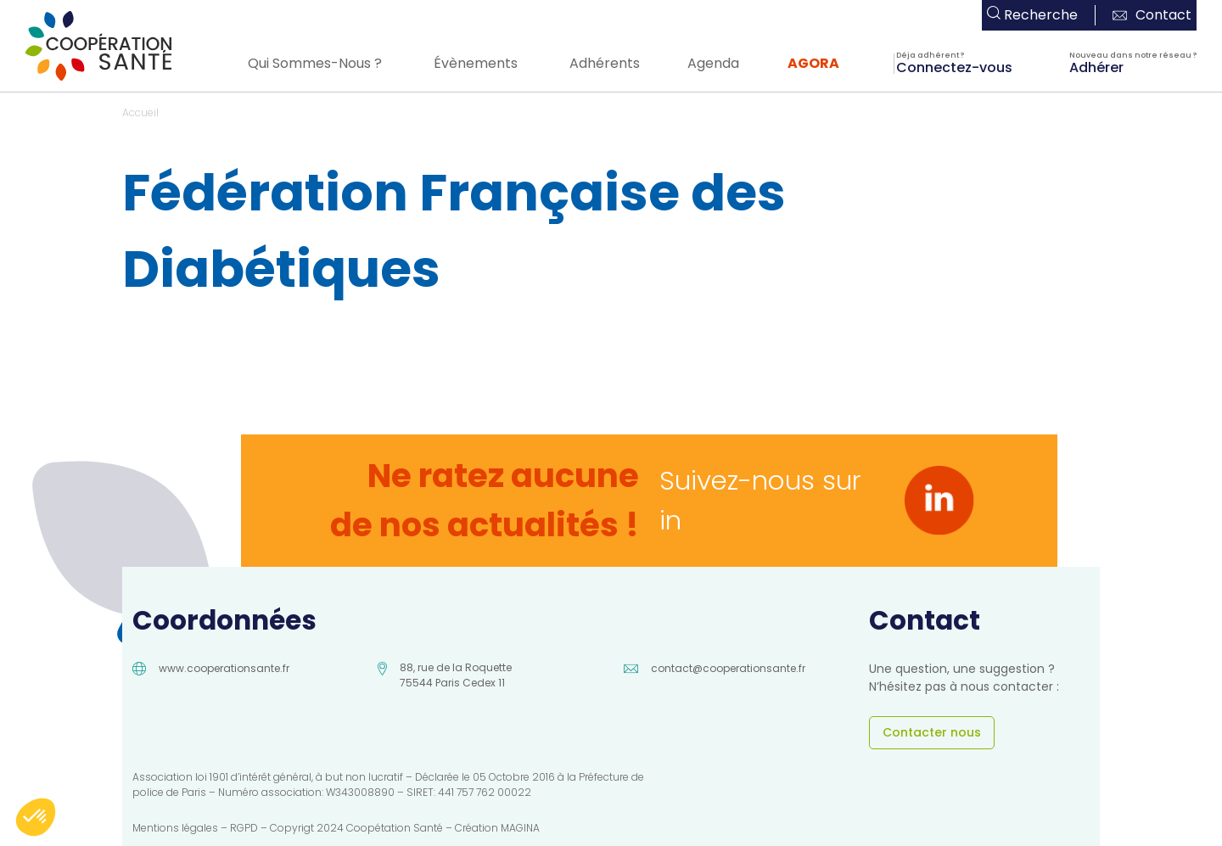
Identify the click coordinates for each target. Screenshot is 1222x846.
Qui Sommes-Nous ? (315, 63)
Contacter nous (932, 732)
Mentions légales (175, 828)
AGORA (813, 63)
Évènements (476, 63)
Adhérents (604, 63)
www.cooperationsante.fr (224, 668)
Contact (1152, 15)
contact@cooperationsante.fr (728, 668)
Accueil (140, 112)
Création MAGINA (497, 828)
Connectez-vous (954, 66)
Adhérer (1096, 66)
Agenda (713, 63)
